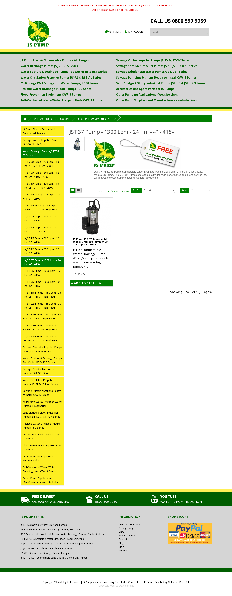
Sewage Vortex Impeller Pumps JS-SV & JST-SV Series (153, 60)
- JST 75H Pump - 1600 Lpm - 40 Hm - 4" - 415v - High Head (41, 338)
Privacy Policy (126, 528)
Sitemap (123, 550)
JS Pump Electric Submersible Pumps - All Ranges (55, 60)
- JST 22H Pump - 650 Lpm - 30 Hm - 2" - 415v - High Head (42, 305)
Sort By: (136, 190)
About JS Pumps (127, 535)
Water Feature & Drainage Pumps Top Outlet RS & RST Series (64, 72)
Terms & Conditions (129, 524)
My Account (136, 31)
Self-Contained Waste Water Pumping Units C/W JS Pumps (61, 100)
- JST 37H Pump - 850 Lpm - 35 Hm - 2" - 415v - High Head (42, 316)
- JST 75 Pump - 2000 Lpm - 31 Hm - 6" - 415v (42, 283)
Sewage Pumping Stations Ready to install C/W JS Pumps (156, 77)
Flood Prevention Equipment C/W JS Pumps (51, 94)
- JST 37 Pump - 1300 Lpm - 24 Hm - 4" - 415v (42, 262)
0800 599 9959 (189, 20)
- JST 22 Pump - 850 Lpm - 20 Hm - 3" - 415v (41, 251)
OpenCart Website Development (116, 585)
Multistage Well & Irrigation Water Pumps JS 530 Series (59, 83)
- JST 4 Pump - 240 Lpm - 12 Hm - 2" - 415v (40, 218)
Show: (184, 190)
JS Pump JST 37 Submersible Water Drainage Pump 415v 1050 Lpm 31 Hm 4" (90, 241)
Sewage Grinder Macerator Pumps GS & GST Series (151, 72)
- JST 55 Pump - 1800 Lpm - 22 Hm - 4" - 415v (42, 273)
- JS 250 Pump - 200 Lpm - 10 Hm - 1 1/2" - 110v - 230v (41, 163)
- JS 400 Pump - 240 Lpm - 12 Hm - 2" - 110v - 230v (41, 174)
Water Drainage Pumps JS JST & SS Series (49, 66)
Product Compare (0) (114, 191)
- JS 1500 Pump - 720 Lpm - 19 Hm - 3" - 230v (41, 196)
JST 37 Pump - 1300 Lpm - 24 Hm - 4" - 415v (97, 118)
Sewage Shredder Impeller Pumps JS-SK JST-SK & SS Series (156, 66)
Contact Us (125, 539)
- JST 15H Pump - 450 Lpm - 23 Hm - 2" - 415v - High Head (42, 294)
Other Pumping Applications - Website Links (147, 94)
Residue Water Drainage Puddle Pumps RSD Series (56, 89)
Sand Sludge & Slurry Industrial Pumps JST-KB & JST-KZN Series (160, 83)
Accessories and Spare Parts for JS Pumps (145, 89)
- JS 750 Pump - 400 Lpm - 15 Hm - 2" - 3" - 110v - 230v (41, 185)
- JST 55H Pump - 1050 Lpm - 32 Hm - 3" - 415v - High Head (41, 327)
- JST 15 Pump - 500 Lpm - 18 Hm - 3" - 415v (41, 240)
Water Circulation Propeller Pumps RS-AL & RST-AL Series (61, 77)
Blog (121, 543)
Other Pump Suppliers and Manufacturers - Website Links (156, 100)
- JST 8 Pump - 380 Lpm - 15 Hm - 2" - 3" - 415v (40, 229)
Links (121, 531)
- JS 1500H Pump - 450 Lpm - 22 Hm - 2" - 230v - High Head (41, 207)
